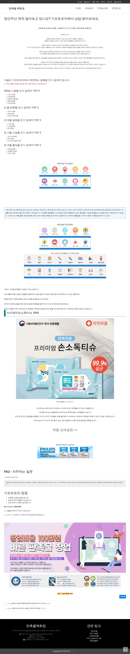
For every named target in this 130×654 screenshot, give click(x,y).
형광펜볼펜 (94, 641)
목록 (122, 596)
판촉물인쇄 (12, 216)
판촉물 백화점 (16, 8)
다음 (14, 515)
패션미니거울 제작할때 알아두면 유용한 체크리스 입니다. (29, 603)
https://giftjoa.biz (24, 511)
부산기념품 (11, 94)
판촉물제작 (89, 8)
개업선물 (94, 631)
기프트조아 (69, 402)
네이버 (8, 515)
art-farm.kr (73, 651)
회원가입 (117, 2)
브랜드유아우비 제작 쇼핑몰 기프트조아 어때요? (26, 608)
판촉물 (78, 8)
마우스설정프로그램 (94, 638)
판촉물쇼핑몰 (103, 8)
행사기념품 (94, 633)
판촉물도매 (116, 8)
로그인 (109, 2)
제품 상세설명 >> (65, 430)
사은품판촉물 (94, 636)
